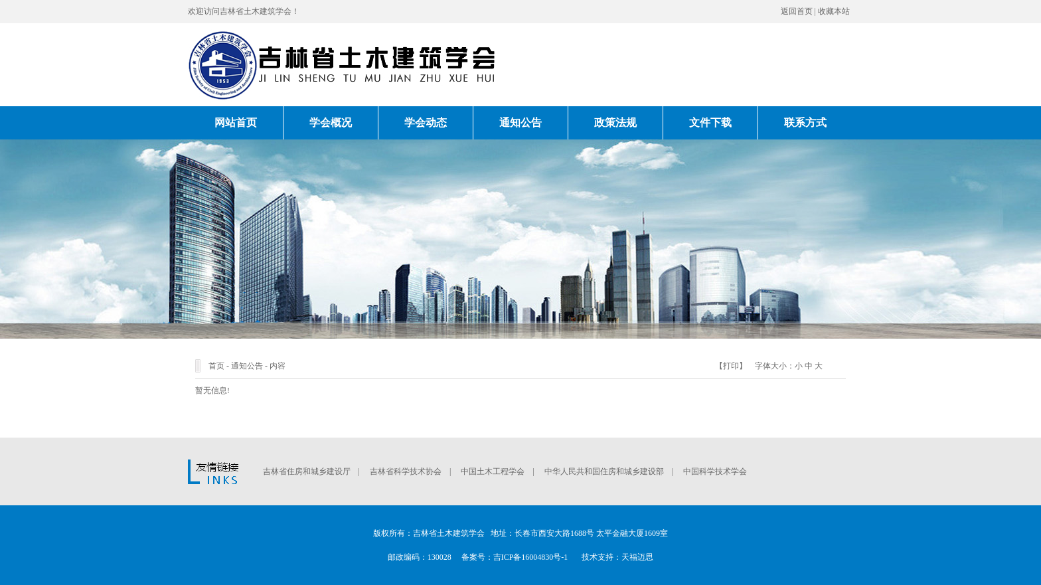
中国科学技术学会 (715, 471)
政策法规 (615, 122)
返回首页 (797, 11)
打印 (731, 366)
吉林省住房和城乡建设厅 (307, 471)
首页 (216, 366)
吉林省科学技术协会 (405, 471)
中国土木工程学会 (492, 471)
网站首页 (235, 122)
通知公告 (520, 122)
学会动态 (425, 122)
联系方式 (805, 122)
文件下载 (710, 122)
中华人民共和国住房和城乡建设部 (604, 471)
